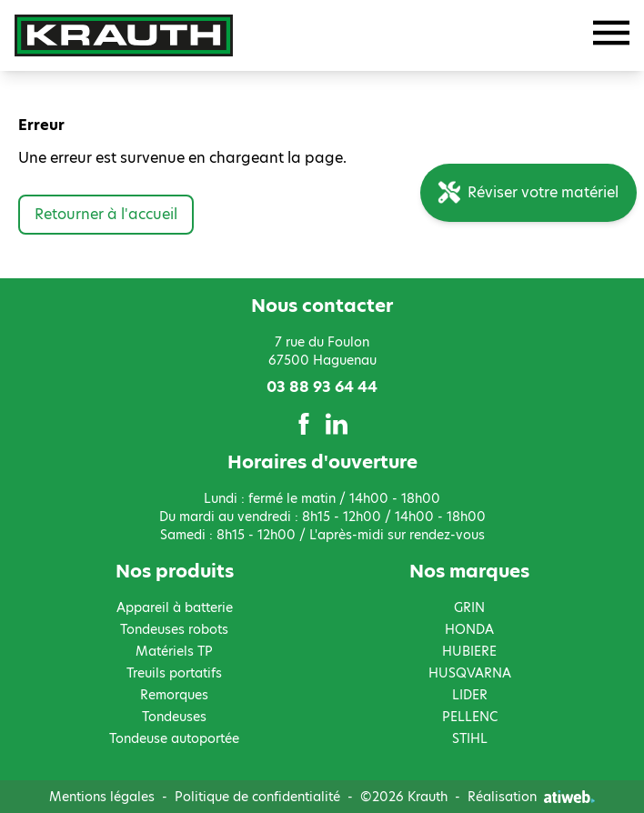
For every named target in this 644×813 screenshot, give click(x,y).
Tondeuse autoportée (174, 738)
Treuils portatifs (174, 673)
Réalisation (531, 797)
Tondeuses (174, 717)
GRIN (469, 607)
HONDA (469, 629)
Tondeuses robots (174, 629)
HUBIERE (469, 651)
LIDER (470, 695)
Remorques (174, 695)
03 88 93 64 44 (322, 386)
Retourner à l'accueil (106, 214)
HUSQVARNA (469, 673)
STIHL (470, 738)
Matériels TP (174, 651)
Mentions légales (102, 797)
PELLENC (470, 717)
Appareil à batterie (174, 607)
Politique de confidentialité (257, 797)
